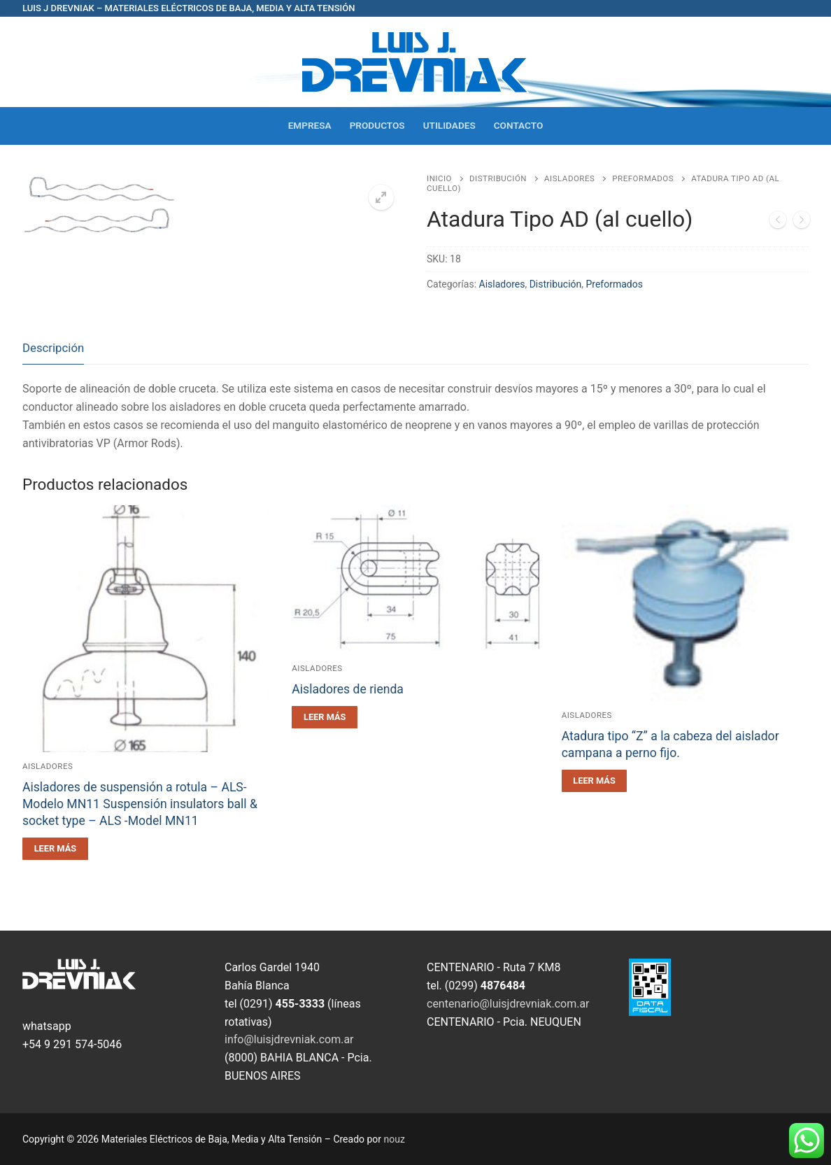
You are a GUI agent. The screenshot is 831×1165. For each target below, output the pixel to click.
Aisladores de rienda (348, 689)
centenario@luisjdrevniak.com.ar (508, 1003)
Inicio (439, 178)
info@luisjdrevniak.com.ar (289, 1039)
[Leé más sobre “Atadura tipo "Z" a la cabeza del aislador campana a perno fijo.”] (594, 781)
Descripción (53, 348)
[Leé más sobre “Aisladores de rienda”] (324, 717)
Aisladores (569, 178)
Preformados (643, 178)
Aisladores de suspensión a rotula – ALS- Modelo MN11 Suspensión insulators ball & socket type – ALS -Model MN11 (139, 804)
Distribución (498, 178)
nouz (394, 1139)
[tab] (53, 349)
